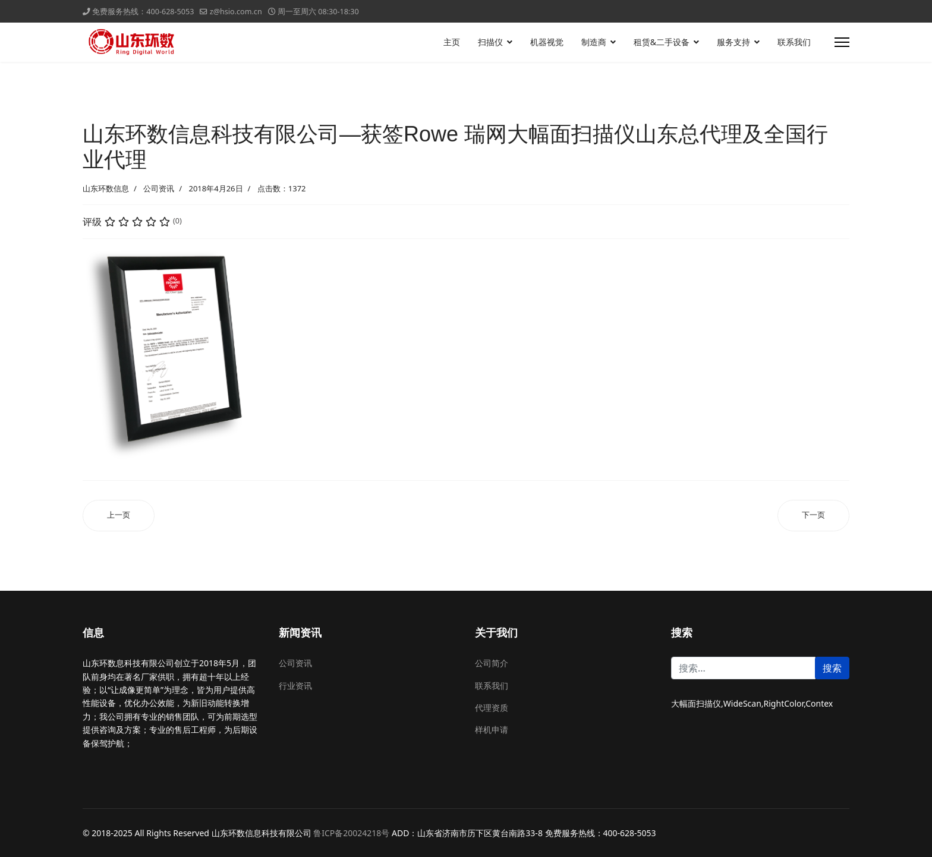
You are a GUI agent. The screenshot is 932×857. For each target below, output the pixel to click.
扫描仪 (490, 42)
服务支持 (733, 42)
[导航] (842, 42)
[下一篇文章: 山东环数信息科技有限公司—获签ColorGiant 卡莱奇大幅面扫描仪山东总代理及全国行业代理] (813, 515)
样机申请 (491, 729)
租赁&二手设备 (661, 42)
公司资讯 (158, 188)
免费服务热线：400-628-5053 (143, 12)
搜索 (832, 668)
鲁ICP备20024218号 (351, 833)
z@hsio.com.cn (236, 12)
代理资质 (491, 707)
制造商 (593, 42)
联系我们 (794, 42)
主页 (451, 42)
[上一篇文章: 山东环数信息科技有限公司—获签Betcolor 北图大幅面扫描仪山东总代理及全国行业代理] (119, 515)
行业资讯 (295, 685)
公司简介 (491, 663)
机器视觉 (546, 42)
